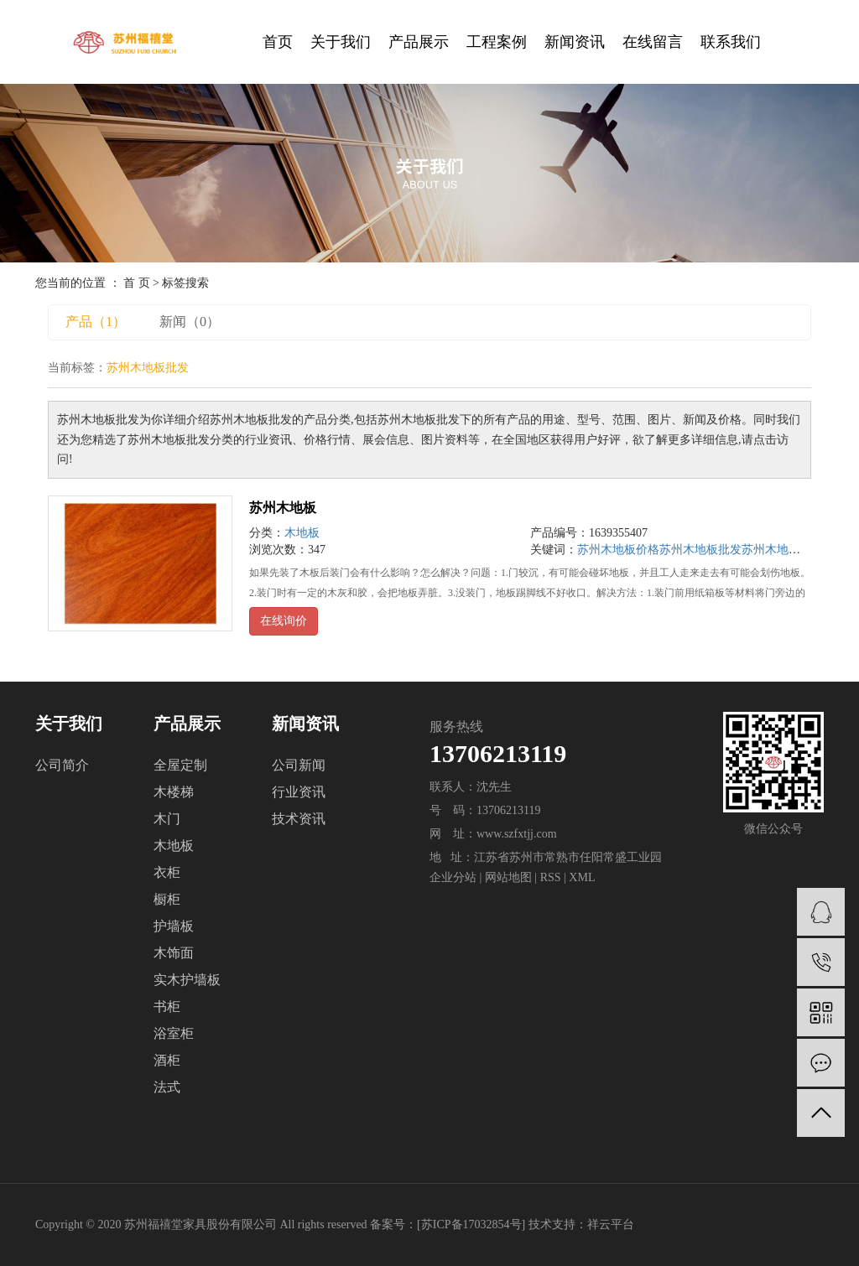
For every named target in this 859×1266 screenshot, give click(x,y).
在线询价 (283, 621)
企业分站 (453, 877)
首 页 (136, 283)
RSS (550, 877)
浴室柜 (174, 1033)
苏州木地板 (282, 508)
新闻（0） (189, 321)
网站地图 (508, 877)
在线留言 (652, 42)
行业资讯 (298, 792)
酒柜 (167, 1060)
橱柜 (167, 899)
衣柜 (167, 872)
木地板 (302, 533)
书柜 (167, 1006)
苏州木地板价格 (618, 549)
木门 (167, 819)
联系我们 (730, 42)
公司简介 (62, 765)
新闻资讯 (574, 42)
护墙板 (174, 926)
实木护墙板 (187, 980)
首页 (278, 42)
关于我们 (340, 42)
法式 (167, 1087)
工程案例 (496, 42)
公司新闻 (298, 765)
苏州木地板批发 (700, 549)
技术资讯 (298, 819)
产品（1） (95, 321)
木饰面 (174, 953)
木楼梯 (174, 792)
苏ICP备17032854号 (471, 1224)
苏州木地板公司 (783, 549)
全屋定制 (180, 765)
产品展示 (418, 42)
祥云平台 (610, 1224)
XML (582, 877)
